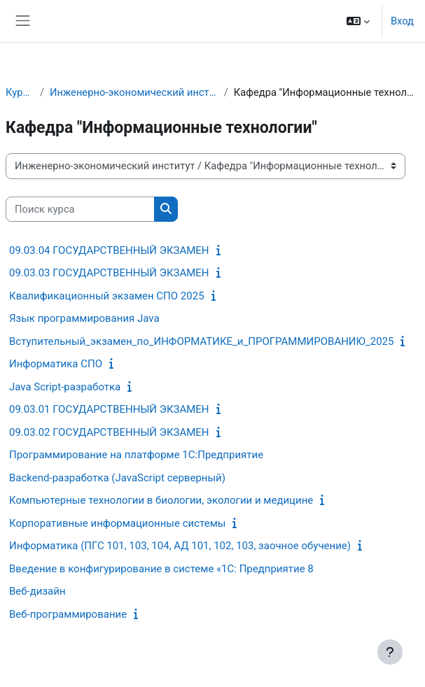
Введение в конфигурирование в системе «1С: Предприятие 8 (161, 568)
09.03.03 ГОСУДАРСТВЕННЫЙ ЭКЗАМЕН (109, 273)
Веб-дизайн (37, 591)
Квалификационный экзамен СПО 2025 (106, 296)
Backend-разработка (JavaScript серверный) (117, 478)
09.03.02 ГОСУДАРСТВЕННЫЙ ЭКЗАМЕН (109, 432)
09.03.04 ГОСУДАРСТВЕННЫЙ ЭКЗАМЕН (109, 250)
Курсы (20, 92)
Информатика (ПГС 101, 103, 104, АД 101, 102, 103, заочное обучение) (180, 545)
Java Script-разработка (64, 387)
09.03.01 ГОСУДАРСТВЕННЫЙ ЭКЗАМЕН (109, 409)
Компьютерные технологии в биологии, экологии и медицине (161, 500)
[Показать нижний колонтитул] (390, 652)
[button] (358, 21)
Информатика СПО (55, 363)
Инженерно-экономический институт (134, 92)
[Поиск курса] (80, 209)
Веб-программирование (68, 614)
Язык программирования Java (84, 318)
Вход (402, 21)
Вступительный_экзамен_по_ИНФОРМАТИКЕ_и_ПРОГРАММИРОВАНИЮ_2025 (201, 341)
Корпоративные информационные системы (117, 523)
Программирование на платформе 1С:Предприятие (136, 454)
